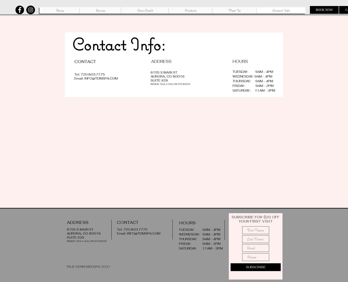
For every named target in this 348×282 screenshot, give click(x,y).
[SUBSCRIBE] (256, 267)
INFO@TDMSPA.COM (101, 78)
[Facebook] (19, 10)
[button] (100, 10)
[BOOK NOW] (324, 10)
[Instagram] (30, 10)
